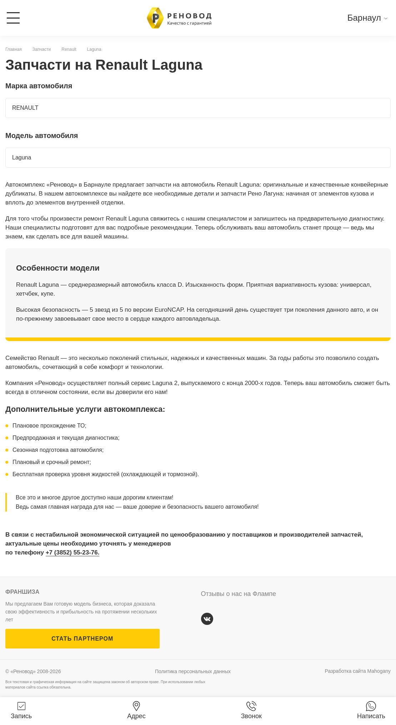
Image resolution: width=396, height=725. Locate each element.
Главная (13, 49)
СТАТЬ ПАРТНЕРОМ (82, 639)
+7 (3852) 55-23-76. (73, 552)
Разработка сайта (358, 671)
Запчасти (41, 49)
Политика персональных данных (193, 671)
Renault (68, 49)
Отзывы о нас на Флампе (238, 593)
